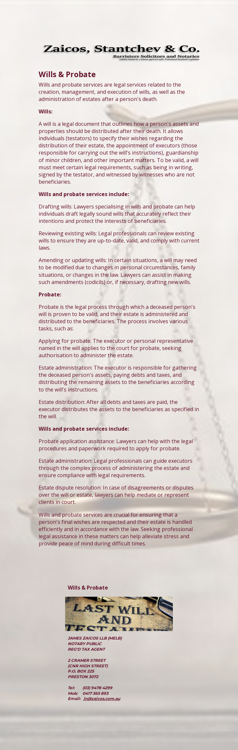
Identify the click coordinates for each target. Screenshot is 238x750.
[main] (119, 313)
